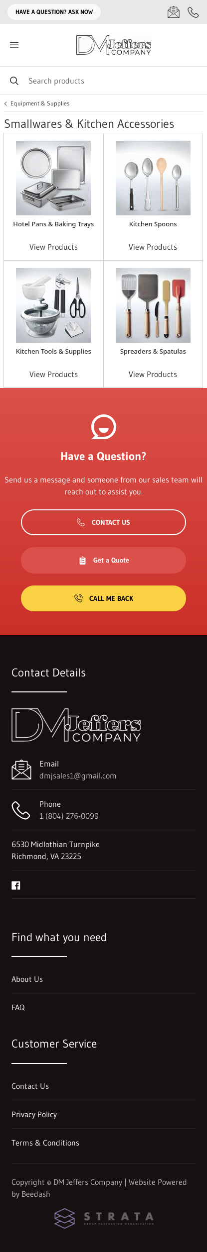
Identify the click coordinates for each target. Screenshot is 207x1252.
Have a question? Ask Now (54, 11)
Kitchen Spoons (153, 223)
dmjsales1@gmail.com (78, 775)
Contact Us (103, 522)
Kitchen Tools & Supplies (53, 351)
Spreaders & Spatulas (153, 351)
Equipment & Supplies (39, 103)
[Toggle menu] (14, 45)
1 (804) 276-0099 (69, 816)
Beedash (35, 1194)
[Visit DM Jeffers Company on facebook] (15, 884)
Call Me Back (103, 598)
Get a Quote (103, 560)
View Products (53, 247)
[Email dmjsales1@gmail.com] (174, 12)
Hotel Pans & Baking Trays (53, 223)
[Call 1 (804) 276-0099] (194, 12)
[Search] (103, 80)
